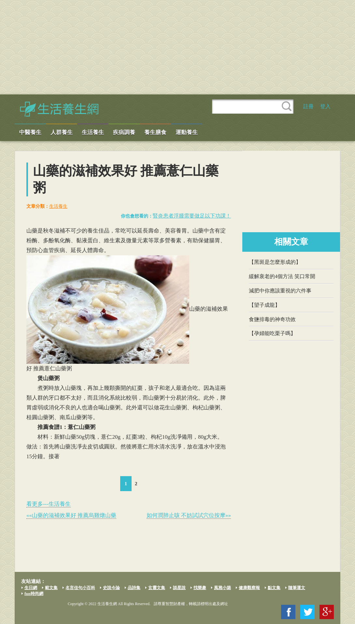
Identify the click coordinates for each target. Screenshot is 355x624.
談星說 (179, 587)
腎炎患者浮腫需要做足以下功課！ (192, 216)
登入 (325, 106)
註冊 (308, 106)
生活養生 (93, 132)
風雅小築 (222, 587)
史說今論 (111, 587)
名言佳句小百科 (80, 587)
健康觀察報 (249, 587)
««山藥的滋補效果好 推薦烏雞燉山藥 (71, 515)
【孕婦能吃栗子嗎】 (272, 333)
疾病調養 (124, 132)
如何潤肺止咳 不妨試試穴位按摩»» (189, 515)
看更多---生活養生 (48, 504)
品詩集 (134, 587)
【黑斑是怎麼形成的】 (275, 262)
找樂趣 (199, 587)
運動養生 (187, 132)
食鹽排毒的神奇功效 (272, 319)
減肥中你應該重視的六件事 (280, 290)
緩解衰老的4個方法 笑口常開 (282, 276)
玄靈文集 (156, 587)
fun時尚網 (33, 593)
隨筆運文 (296, 587)
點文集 (274, 587)
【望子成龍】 (264, 305)
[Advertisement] (177, 47)
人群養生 (61, 132)
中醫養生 (30, 132)
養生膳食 (155, 132)
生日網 (30, 587)
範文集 (51, 587)
